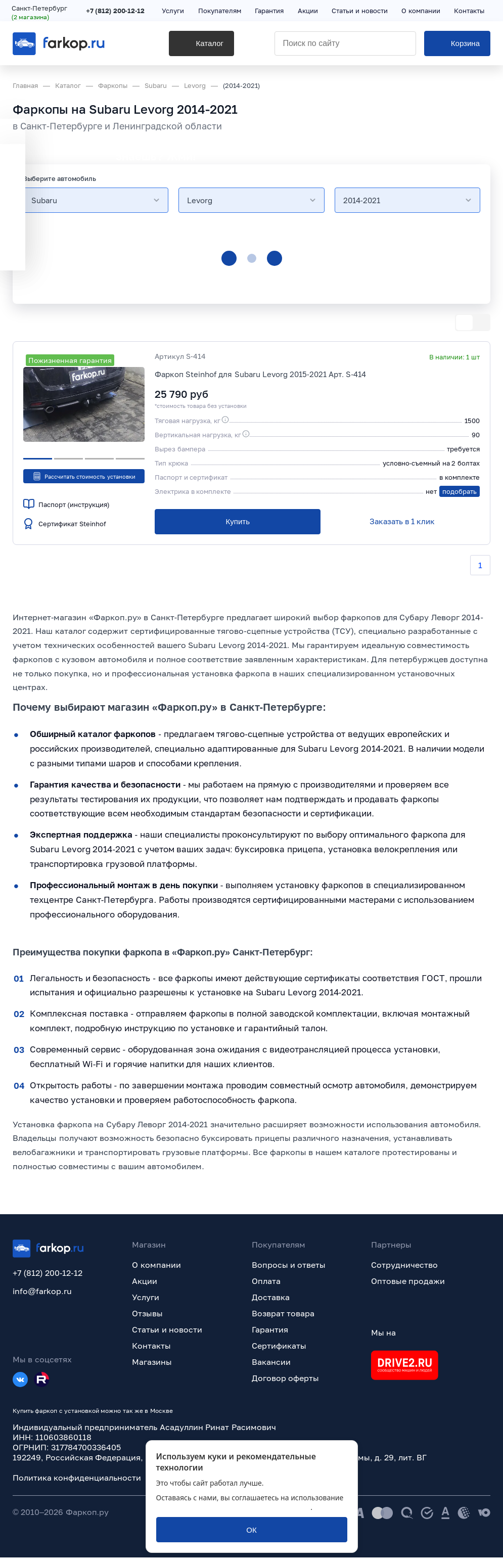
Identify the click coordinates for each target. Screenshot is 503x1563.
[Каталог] (186, 46)
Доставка (271, 1303)
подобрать (459, 491)
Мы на (383, 1338)
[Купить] (238, 521)
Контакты (151, 1351)
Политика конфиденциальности (77, 1483)
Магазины (152, 1367)
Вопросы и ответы (289, 1270)
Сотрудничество (404, 1270)
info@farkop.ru (42, 1297)
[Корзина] (457, 46)
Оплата (266, 1286)
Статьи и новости (167, 1335)
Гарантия (270, 1335)
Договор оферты (285, 1383)
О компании (156, 1270)
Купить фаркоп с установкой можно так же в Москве (93, 1416)
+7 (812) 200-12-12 (116, 11)
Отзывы (147, 1319)
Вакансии (271, 1367)
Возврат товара (283, 1319)
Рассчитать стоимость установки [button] (83, 476)
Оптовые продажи (408, 1286)
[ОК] (251, 1529)
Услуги (145, 1303)
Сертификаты (279, 1351)
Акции (144, 1286)
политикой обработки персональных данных (233, 1507)
